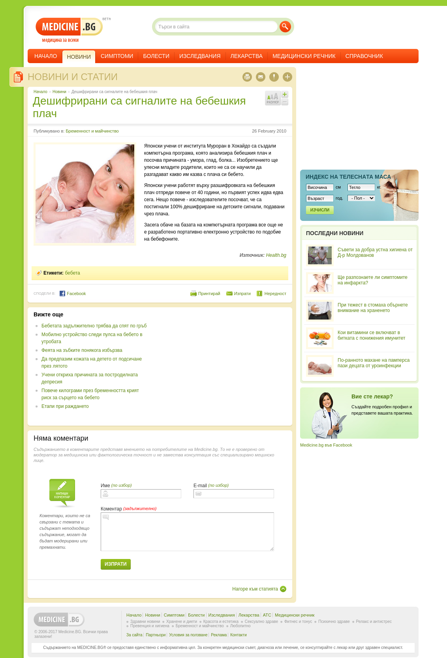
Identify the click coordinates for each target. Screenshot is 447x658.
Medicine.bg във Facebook (326, 445)
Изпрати (242, 293)
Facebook (72, 293)
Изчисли (319, 210)
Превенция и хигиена (149, 626)
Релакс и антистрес (374, 621)
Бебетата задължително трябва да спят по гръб (93, 326)
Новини (59, 92)
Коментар (111, 509)
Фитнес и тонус (298, 621)
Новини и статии (73, 76)
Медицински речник (304, 56)
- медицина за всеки (69, 30)
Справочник (364, 56)
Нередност (275, 293)
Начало (45, 56)
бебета (72, 273)
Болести (156, 56)
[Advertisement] (222, 366)
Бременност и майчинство (92, 131)
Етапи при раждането (65, 406)
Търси (285, 26)
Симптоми (117, 56)
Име (105, 485)
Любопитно (240, 626)
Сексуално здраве (261, 621)
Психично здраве (334, 621)
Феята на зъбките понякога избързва (81, 350)
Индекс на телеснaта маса (348, 177)
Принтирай (209, 293)
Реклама (219, 635)
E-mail (200, 485)
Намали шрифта (284, 101)
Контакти (238, 635)
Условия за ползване (188, 635)
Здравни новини (145, 621)
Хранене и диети (181, 621)
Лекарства (247, 56)
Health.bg (276, 255)
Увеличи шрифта (284, 94)
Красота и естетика (221, 621)
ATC (267, 615)
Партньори (155, 635)
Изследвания (200, 56)
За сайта (134, 635)
